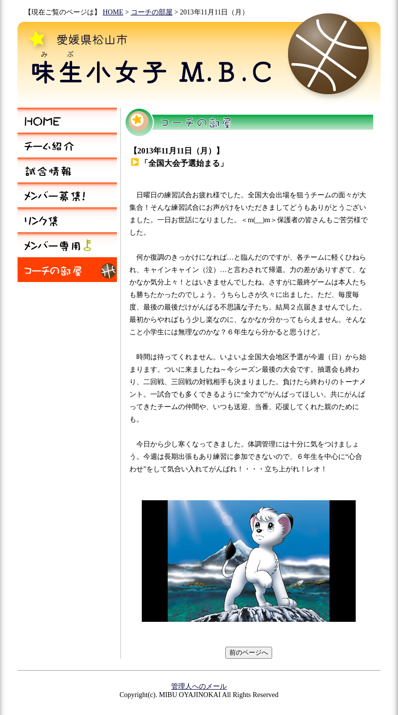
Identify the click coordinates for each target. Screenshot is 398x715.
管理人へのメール (199, 686)
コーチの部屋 (152, 12)
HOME (113, 12)
